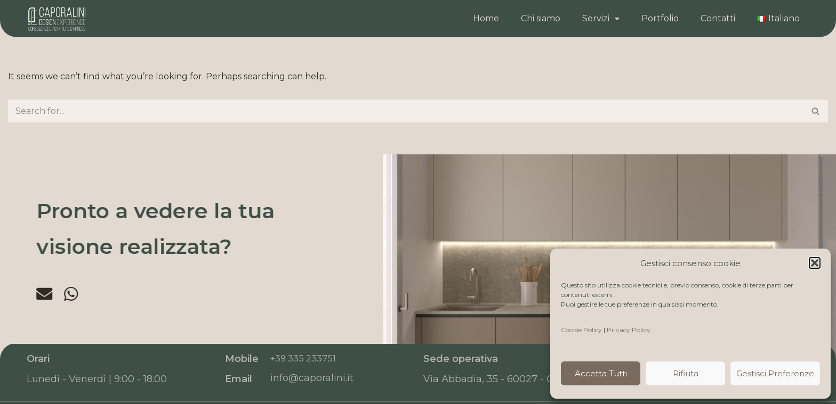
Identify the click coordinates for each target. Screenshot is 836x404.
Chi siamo (540, 18)
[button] (814, 263)
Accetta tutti (601, 373)
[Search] (406, 111)
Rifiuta (685, 373)
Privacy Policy (628, 330)
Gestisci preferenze (775, 373)
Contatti (718, 18)
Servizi (601, 18)
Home (486, 18)
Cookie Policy (581, 330)
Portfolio (660, 18)
